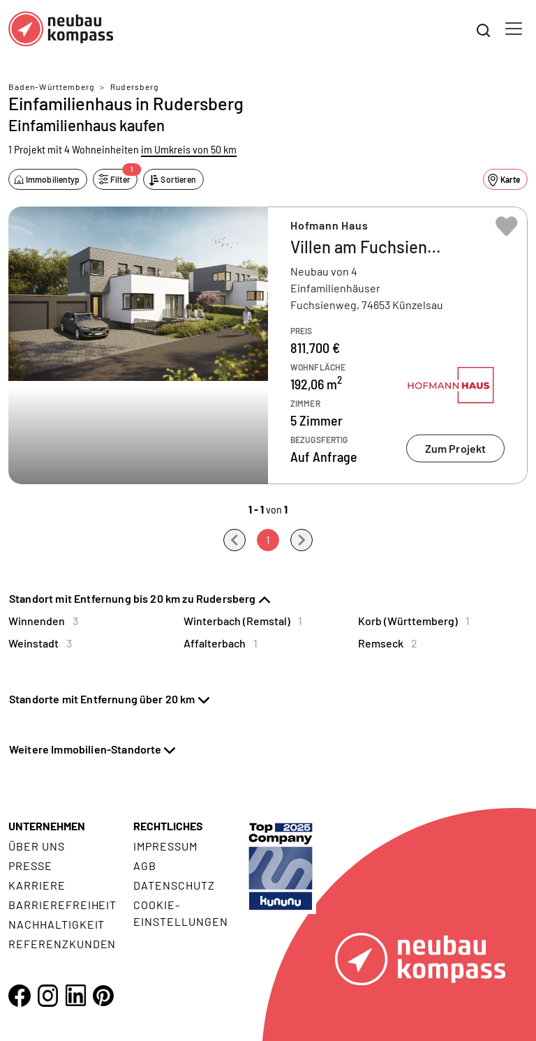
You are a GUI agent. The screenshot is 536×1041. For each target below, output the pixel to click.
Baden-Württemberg (51, 86)
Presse (30, 865)
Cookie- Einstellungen (180, 913)
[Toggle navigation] (514, 29)
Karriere (37, 885)
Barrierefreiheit (62, 904)
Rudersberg (134, 86)
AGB (144, 865)
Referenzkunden (62, 943)
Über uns (36, 846)
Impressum (165, 846)
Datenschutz (174, 885)
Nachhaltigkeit (56, 924)
